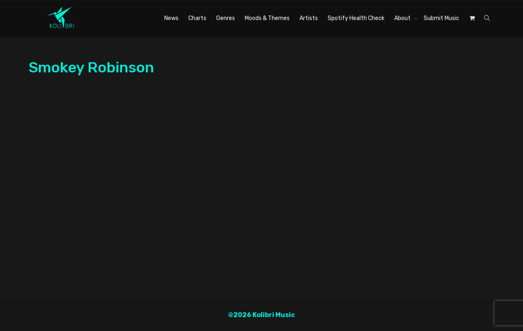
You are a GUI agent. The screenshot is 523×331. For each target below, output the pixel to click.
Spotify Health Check (356, 18)
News (171, 18)
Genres (225, 18)
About (403, 18)
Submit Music (441, 18)
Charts (197, 18)
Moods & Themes (267, 18)
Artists (308, 18)
